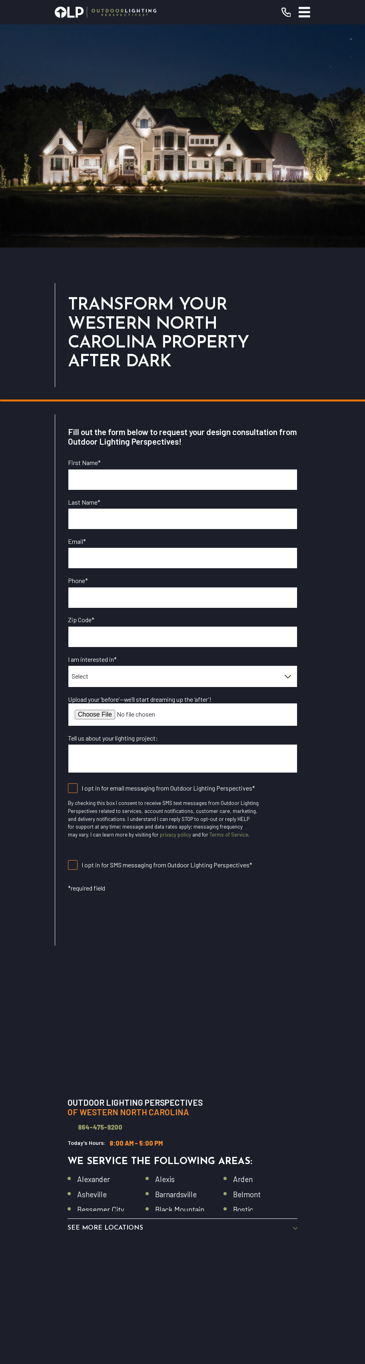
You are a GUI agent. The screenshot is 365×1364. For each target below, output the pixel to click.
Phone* (78, 357)
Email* (77, 318)
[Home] (106, 12)
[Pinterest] (217, 1265)
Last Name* (84, 279)
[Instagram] (182, 1265)
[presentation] (128, 694)
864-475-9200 (100, 904)
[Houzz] (200, 1265)
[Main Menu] (304, 12)
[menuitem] (132, 1325)
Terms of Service (228, 612)
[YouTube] (165, 1265)
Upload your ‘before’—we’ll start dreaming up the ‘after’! (139, 476)
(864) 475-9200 (218, 1109)
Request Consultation (182, 1129)
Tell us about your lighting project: (113, 515)
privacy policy (175, 612)
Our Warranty (182, 1175)
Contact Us (182, 1212)
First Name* (84, 240)
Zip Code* (81, 397)
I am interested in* (92, 436)
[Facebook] (147, 1265)
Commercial (182, 1194)
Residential (182, 1156)
